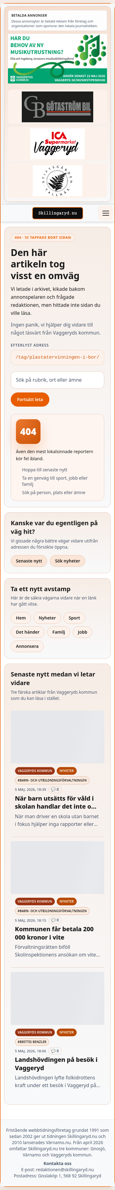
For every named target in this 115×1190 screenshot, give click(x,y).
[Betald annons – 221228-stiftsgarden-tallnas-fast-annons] (57, 181)
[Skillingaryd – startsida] (57, 213)
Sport (74, 618)
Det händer (28, 632)
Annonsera (27, 646)
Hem (21, 618)
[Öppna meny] (105, 213)
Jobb (82, 632)
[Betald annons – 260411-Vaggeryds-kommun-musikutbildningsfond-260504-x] (57, 58)
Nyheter (47, 618)
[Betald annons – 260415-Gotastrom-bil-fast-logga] (57, 107)
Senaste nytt (29, 561)
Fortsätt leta (30, 399)
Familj (58, 632)
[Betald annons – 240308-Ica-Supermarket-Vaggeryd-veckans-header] (57, 144)
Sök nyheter (67, 561)
